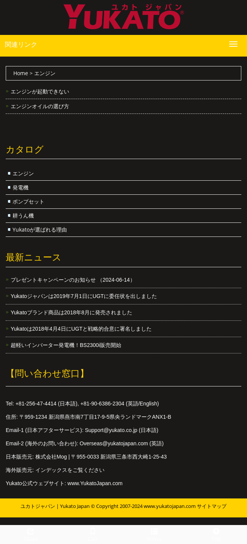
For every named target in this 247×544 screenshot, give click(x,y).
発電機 (20, 187)
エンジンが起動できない (40, 91)
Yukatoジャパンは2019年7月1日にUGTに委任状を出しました (84, 296)
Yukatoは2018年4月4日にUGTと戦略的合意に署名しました (81, 329)
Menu (154, 533)
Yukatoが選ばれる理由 (40, 229)
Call (93, 533)
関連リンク (21, 44)
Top (216, 533)
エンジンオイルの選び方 (40, 106)
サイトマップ (211, 506)
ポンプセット (28, 201)
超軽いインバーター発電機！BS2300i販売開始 (66, 345)
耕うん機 (23, 215)
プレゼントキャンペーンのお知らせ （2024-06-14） (73, 280)
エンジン (23, 173)
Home (20, 73)
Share (31, 533)
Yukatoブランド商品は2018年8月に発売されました (71, 312)
